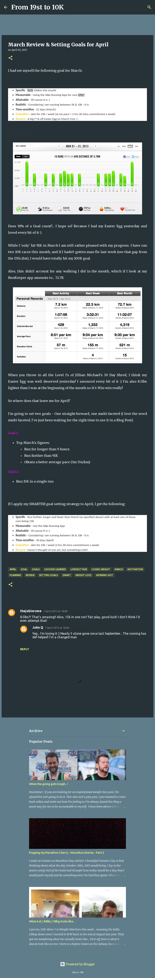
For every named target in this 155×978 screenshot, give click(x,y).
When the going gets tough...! (48, 784)
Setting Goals (48, 575)
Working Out (104, 575)
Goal (24, 569)
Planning (15, 575)
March (119, 569)
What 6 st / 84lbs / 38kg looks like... (52, 921)
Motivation (135, 569)
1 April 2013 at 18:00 (55, 611)
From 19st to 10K (37, 7)
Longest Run (79, 569)
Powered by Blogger (77, 964)
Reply (24, 649)
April (13, 569)
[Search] (69, 7)
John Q (37, 627)
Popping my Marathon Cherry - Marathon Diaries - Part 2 (66, 852)
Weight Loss (83, 575)
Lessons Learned (55, 569)
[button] (10, 58)
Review (30, 575)
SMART (67, 575)
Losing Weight (101, 569)
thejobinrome (31, 611)
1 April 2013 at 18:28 (57, 627)
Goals (36, 569)
